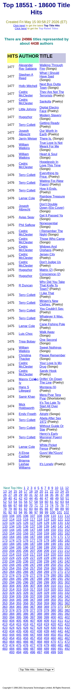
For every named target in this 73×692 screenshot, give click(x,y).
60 (46, 502)
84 (36, 509)
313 (5, 589)
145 (18, 530)
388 (39, 613)
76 (62, 505)
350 (53, 599)
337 (32, 596)
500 (60, 652)
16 (20, 491)
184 (11, 544)
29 (20, 495)
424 (11, 627)
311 (60, 586)
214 (11, 554)
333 (5, 596)
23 (57, 491)
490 (53, 648)
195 (18, 547)
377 (32, 610)
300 (53, 582)
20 (41, 491)
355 (18, 603)
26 (5, 495)
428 (39, 627)
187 (32, 544)
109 (46, 516)
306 (25, 586)
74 (51, 505)
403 (5, 620)
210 (53, 551)
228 (39, 558)
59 (41, 502)
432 (67, 627)
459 (46, 638)
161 (60, 533)
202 (67, 547)
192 (67, 544)
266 (25, 572)
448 (39, 634)
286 (25, 579)
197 (32, 547)
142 (67, 526)
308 (39, 586)
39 (5, 498)
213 (5, 554)
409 (46, 620)
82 (25, 509)
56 (25, 502)
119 (46, 519)
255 (18, 568)
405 (18, 620)
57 (31, 502)
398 (39, 617)
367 (32, 606)
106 (25, 516)
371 (60, 606)
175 (18, 540)
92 (10, 512)
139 (46, 526)
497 (39, 652)
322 (67, 589)
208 (39, 551)
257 (32, 568)
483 (5, 648)
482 (67, 645)
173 (5, 540)
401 (60, 617)
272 (67, 572)
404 (11, 620)
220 (53, 554)
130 (53, 523)
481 (60, 645)
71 (36, 505)
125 (18, 523)
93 (15, 512)
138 (39, 526)
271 (60, 572)
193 (5, 547)
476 (25, 645)
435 (18, 631)
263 (5, 572)
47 (46, 498)
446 (25, 634)
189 (46, 544)
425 (18, 627)
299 (46, 582)
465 (18, 641)
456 (25, 638)
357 (32, 603)
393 (5, 617)
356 (25, 603)
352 (67, 599)
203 (5, 551)
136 (25, 526)
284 (11, 579)
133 (5, 526)
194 (11, 547)
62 (57, 502)
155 (18, 533)
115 (18, 519)
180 (53, 540)
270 (53, 572)
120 (53, 519)
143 (5, 530)
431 (60, 627)
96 (31, 512)
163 (5, 537)
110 (53, 516)
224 (11, 558)
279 (46, 575)
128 (39, 523)
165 (18, 537)
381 (60, 610)
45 (36, 498)
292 (67, 579)
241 (60, 561)
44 (31, 498)
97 (36, 512)
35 (51, 495)
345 (18, 599)
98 (41, 512)
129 (46, 523)
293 (5, 582)
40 (10, 498)
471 (60, 641)
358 (39, 603)
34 (46, 495)
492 (67, 648)
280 (53, 575)
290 (53, 579)
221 (60, 554)
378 (39, 610)
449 (46, 634)
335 (18, 596)
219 (46, 554)
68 (20, 505)
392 (67, 613)
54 (15, 502)
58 (36, 502)
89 (62, 509)
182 (67, 540)
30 (25, 495)
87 (51, 509)
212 (67, 551)
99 (46, 512)
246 (25, 565)
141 (60, 526)
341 (60, 596)
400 (53, 617)
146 (25, 530)
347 (32, 599)
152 (67, 530)
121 (60, 519)
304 (11, 586)
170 (53, 537)
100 (52, 512)
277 (32, 575)
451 (60, 634)
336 (25, 596)
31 (31, 495)
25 (67, 491)
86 (46, 509)
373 (5, 610)
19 (36, 491)
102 (66, 512)
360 (53, 603)
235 (18, 561)
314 (11, 589)
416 (25, 624)
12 (67, 488)
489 (46, 648)
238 (39, 561)
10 (56, 488)
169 (46, 537)
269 (46, 572)
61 (51, 502)
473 (5, 645)
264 (11, 572)
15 (15, 491)
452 (67, 634)
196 (25, 547)
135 (18, 526)
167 (32, 537)
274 (11, 575)
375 (18, 610)
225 (18, 558)
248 (39, 565)
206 (25, 551)
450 (53, 634)
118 (39, 519)
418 (39, 624)
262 (67, 568)
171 (60, 537)
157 (32, 533)
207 (32, 551)
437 (32, 631)
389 (46, 613)
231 (60, 558)
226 (25, 558)
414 (11, 624)
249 (46, 565)
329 (46, 593)
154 (11, 533)
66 (10, 505)
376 (25, 610)
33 (41, 495)
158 (39, 533)
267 (32, 572)
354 (11, 603)
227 (32, 558)
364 (11, 606)
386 (25, 613)
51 (67, 498)
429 (46, 627)
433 (5, 631)
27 (10, 495)
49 (57, 498)
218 (39, 554)
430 (53, 627)
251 (60, 565)
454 (11, 638)
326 (25, 593)
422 (67, 624)
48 (51, 498)
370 (53, 606)
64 (67, 502)
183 (5, 544)
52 (5, 502)
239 (46, 561)
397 (32, 617)
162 (67, 533)
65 (5, 505)
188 (39, 544)
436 (25, 631)
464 (11, 641)
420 (53, 624)
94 (20, 512)
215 (18, 554)
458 (39, 638)
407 (32, 620)
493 (11, 652)
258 (39, 568)
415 (18, 624)
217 (32, 554)
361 (60, 603)
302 (67, 582)
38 (67, 495)
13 (5, 491)
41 (15, 498)
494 (18, 652)
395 (18, 617)
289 (46, 579)
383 (5, 613)
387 (32, 613)
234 (11, 561)
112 (67, 516)
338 (39, 596)
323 (5, 593)
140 (53, 526)
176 (25, 540)
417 (32, 624)
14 (10, 491)
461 (60, 638)
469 (46, 641)
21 (46, 491)
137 (32, 526)
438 (39, 631)
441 (60, 631)
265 (18, 572)
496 (32, 652)
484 (11, 648)
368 (39, 606)
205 (18, 551)
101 (59, 512)
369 (46, 606)
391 (60, 613)
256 (25, 568)
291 (60, 579)
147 (32, 530)
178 (39, 540)
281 (60, 575)
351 (60, 599)
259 (46, 568)
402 (67, 617)
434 (11, 631)
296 (25, 582)
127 (32, 523)
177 (32, 540)
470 (53, 641)
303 (5, 586)
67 (15, 505)
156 (25, 533)
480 (53, 645)
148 (39, 530)
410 (53, 620)
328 (39, 593)
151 (60, 530)
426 (25, 627)
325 (18, 593)
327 (32, 593)
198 (39, 547)
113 (5, 519)
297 (32, 582)
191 (60, 544)
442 (67, 631)
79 (10, 509)
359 (46, 603)
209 (46, 551)
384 (11, 613)
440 (53, 631)
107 (32, 516)
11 (61, 488)
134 (11, 526)
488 (39, 648)
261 (60, 568)
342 (67, 596)
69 (25, 505)
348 (39, 599)
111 (60, 516)
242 (67, 561)
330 (53, 593)
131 (60, 523)
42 (20, 498)
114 (11, 519)
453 (5, 638)
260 (53, 568)
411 (60, 620)
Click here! (19, 25)
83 (31, 509)
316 (25, 589)
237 (32, 561)
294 (11, 582)
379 (46, 610)
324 (11, 593)
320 (53, 589)
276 (25, 575)
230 (53, 558)
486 (25, 648)
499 (53, 652)
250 (53, 565)
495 (25, 652)
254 (11, 568)
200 (53, 547)
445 (18, 634)
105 (18, 516)
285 (18, 579)
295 (18, 582)
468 (39, 641)
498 (46, 652)
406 (25, 620)
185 (18, 544)
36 (57, 495)
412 (67, 620)
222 (67, 554)
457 (32, 638)
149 (46, 530)
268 (39, 572)
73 (46, 505)
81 (20, 509)
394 (11, 617)
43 (25, 498)
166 (25, 537)
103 (5, 516)
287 (32, 579)
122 (67, 519)
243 (5, 565)
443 (5, 634)
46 (41, 498)
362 (67, 603)
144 (11, 530)
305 (18, 586)
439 (46, 631)
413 (5, 624)
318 (39, 589)
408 (39, 620)
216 (25, 554)
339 (46, 596)
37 (62, 495)
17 (25, 491)
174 (11, 540)
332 (67, 593)
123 (5, 523)
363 (5, 606)
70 (31, 505)
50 (62, 498)
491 (60, 648)
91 (5, 512)
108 (39, 516)
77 (67, 505)
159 (46, 533)
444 (11, 634)
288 (39, 579)
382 (67, 610)
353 (5, 603)
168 (39, 537)
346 (25, 599)
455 (18, 638)
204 (11, 551)
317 (32, 589)
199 (46, 547)
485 (18, 648)
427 (32, 627)
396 (25, 617)
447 (32, 634)
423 (5, 627)
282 (67, 575)
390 (53, 613)
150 (53, 530)
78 (5, 509)
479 (46, 645)
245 (18, 565)
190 (53, 544)
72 (41, 505)
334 (11, 596)
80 (15, 509)
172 (67, 537)
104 (11, 516)
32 (36, 495)
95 (25, 512)
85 (41, 509)
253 (5, 568)
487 (32, 648)
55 (20, 502)
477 (32, 645)
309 (46, 586)
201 (60, 547)
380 (53, 610)
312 (67, 586)
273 (5, 575)
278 (39, 575)
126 (25, 523)
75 (57, 505)
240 (53, 561)
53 (10, 502)
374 (11, 610)
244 (11, 565)
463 (5, 641)
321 (60, 589)
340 (53, 596)
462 (67, 638)
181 (60, 540)
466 (25, 641)
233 (5, 561)
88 (57, 509)
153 (5, 533)
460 (53, 638)
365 (18, 606)
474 (11, 645)
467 (32, 641)
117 (32, 519)
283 (5, 579)
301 (60, 582)
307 (32, 586)
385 (18, 613)
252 (67, 565)
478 (39, 645)
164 (11, 537)
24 (62, 491)
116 (25, 519)
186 (25, 544)
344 (11, 599)
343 (5, 599)
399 (46, 617)
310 (53, 586)
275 (18, 575)
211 (60, 551)
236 (25, 561)
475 (18, 645)
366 (25, 606)
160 (53, 533)
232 (67, 558)
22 (51, 491)
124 (11, 523)
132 (67, 523)
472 (67, 641)
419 (46, 624)
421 (60, 624)
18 (31, 491)
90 (67, 509)
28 (15, 495)
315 (18, 589)
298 (39, 582)
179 (46, 540)
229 (46, 558)
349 (46, 599)
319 (46, 589)
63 (62, 502)
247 (32, 565)
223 (5, 558)
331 (60, 593)
